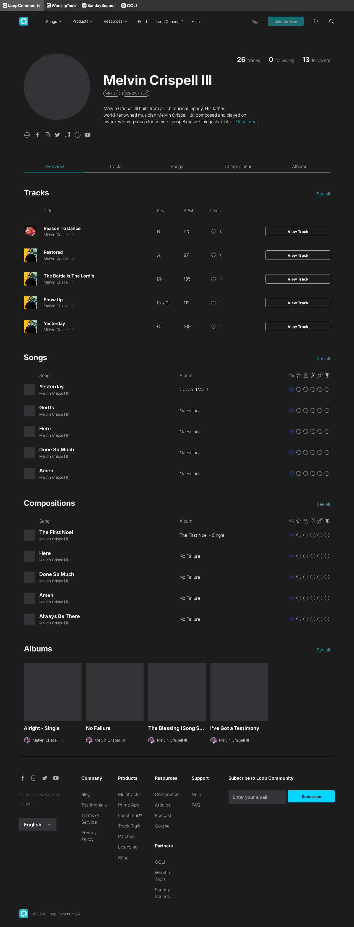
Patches (126, 836)
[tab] (54, 166)
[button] (27, 134)
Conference (167, 794)
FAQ (196, 805)
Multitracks (129, 794)
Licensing (127, 847)
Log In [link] (25, 803)
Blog (85, 794)
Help (196, 21)
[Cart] (316, 21)
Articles (162, 805)
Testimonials (94, 805)
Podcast (163, 815)
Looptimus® (130, 815)
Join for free (286, 21)
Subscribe (311, 796)
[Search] (331, 21)
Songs (55, 21)
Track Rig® (129, 826)
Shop (123, 857)
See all (323, 194)
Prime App (128, 805)
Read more (247, 121)
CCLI (160, 862)
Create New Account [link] (40, 794)
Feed (142, 21)
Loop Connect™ (169, 21)
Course (162, 826)
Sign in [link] (258, 21)
